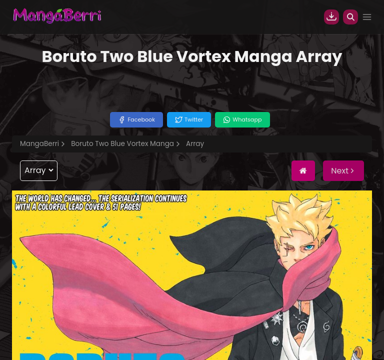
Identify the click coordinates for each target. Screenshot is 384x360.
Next (343, 170)
